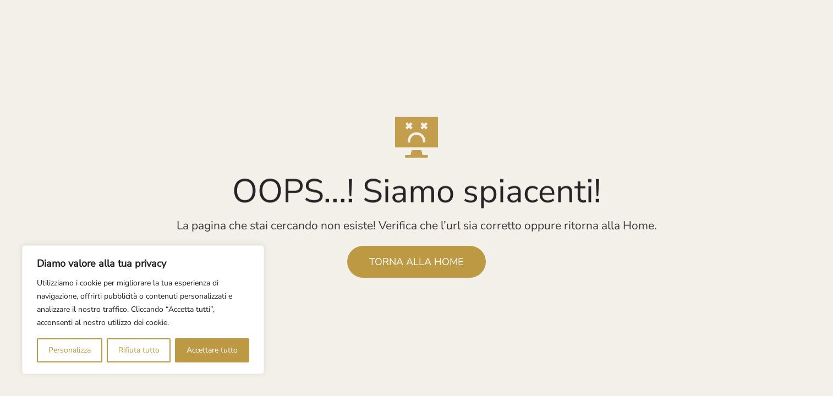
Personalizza (69, 350)
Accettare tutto (212, 350)
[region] (143, 309)
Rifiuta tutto (139, 350)
